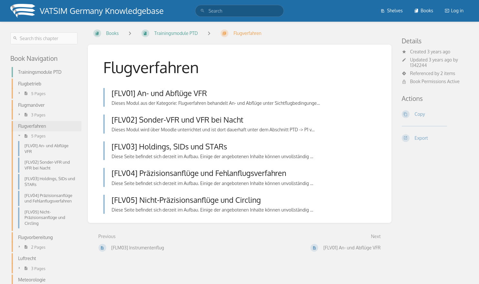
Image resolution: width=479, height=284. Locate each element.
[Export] (435, 138)
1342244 (418, 65)
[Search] (202, 11)
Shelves (391, 10)
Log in (454, 10)
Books (423, 10)
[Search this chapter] (44, 38)
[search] (239, 11)
